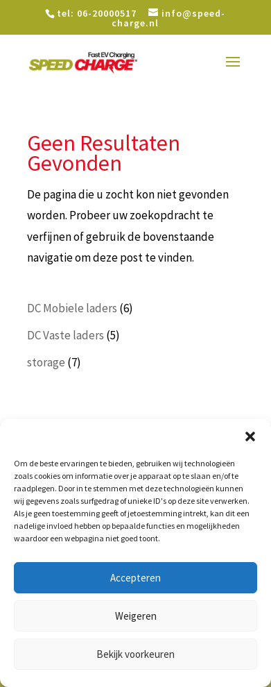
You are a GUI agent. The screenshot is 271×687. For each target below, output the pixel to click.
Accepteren (135, 577)
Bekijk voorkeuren (135, 654)
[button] (250, 436)
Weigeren (136, 615)
